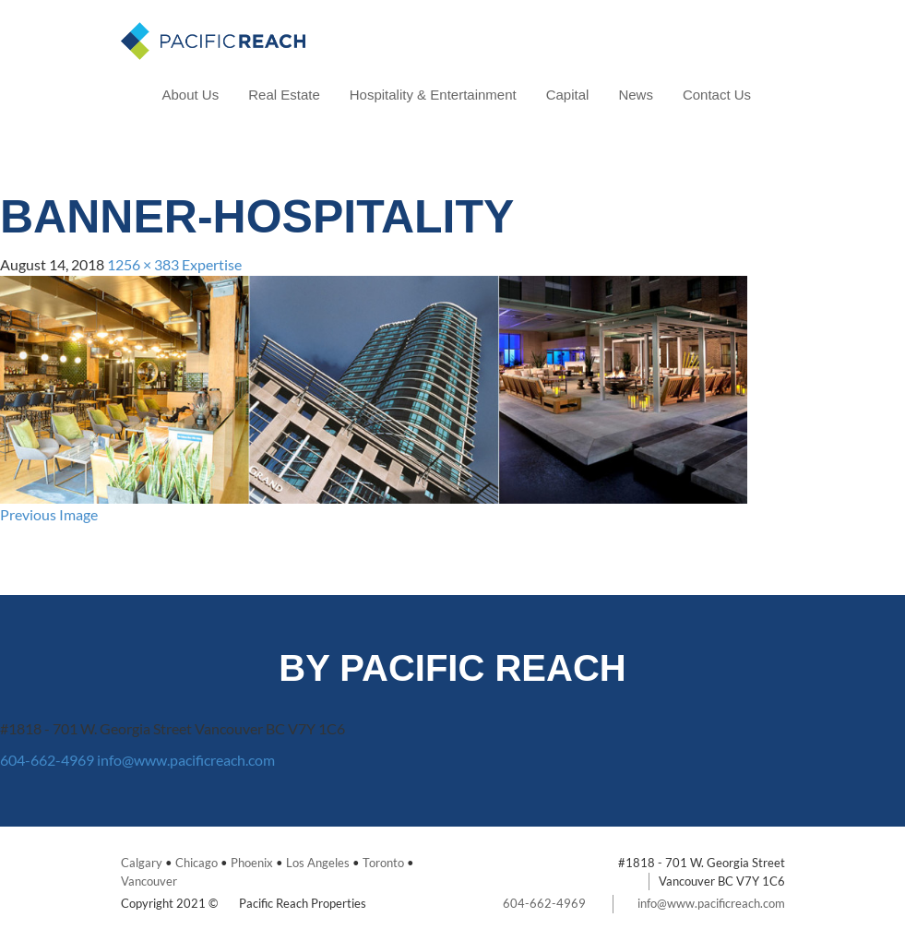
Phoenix (252, 862)
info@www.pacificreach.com (186, 759)
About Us (191, 94)
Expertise (212, 264)
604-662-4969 (47, 759)
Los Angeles (318, 862)
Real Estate (284, 94)
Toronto (383, 862)
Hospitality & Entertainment (433, 94)
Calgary (141, 862)
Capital (567, 94)
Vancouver (149, 881)
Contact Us (717, 94)
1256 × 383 (143, 264)
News (635, 94)
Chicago (196, 862)
